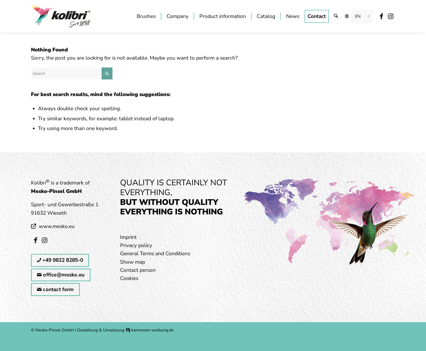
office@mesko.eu (60, 274)
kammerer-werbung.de (150, 330)
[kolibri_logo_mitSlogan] (61, 16)
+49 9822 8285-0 (60, 260)
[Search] (335, 16)
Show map (132, 262)
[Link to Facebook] (381, 16)
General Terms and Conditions (155, 253)
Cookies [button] (129, 278)
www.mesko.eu (57, 226)
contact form (55, 289)
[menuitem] (146, 16)
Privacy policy (136, 245)
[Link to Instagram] (390, 16)
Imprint (128, 237)
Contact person (138, 270)
